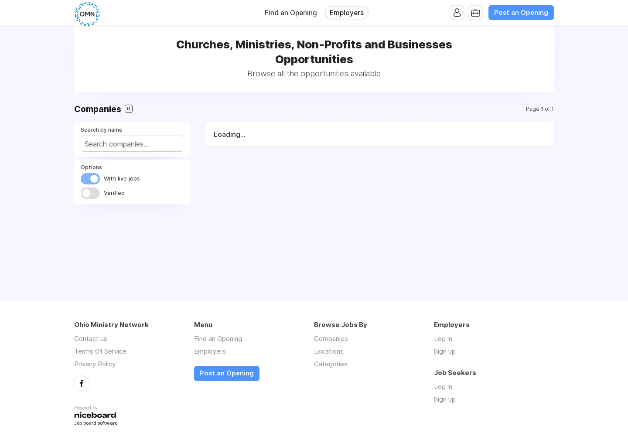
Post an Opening (521, 13)
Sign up (445, 351)
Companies (331, 338)
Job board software (95, 423)
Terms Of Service (100, 351)
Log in (443, 338)
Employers (347, 13)
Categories (331, 364)
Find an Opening (291, 13)
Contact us (90, 338)
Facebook (81, 383)
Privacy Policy (95, 364)
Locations (329, 351)
